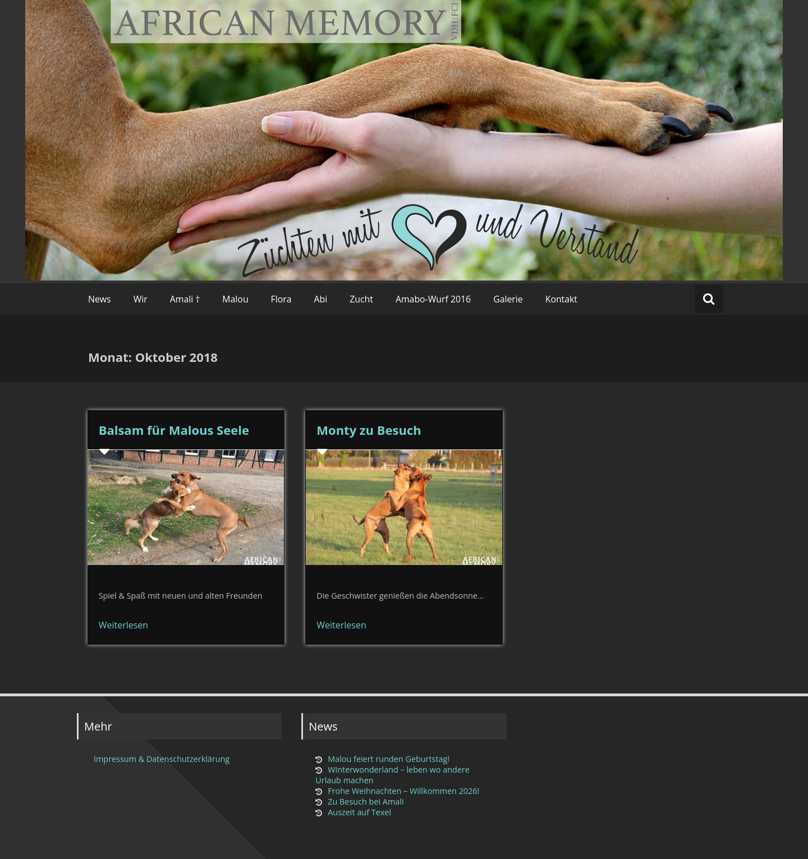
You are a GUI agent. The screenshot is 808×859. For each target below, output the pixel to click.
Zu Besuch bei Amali (365, 801)
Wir (141, 299)
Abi (321, 299)
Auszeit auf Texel (359, 812)
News (99, 299)
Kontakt (561, 299)
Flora (281, 299)
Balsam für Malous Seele (174, 429)
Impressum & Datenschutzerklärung (161, 759)
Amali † (185, 299)
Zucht (361, 299)
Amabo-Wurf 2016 (433, 299)
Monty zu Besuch (368, 429)
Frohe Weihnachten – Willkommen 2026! (403, 790)
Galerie (508, 299)
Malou (235, 299)
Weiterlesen (123, 625)
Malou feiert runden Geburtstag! (388, 759)
